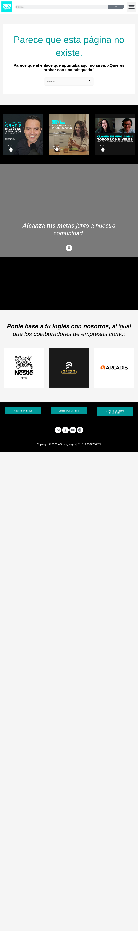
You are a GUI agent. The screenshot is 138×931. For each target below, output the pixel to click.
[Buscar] (116, 7)
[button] (131, 7)
